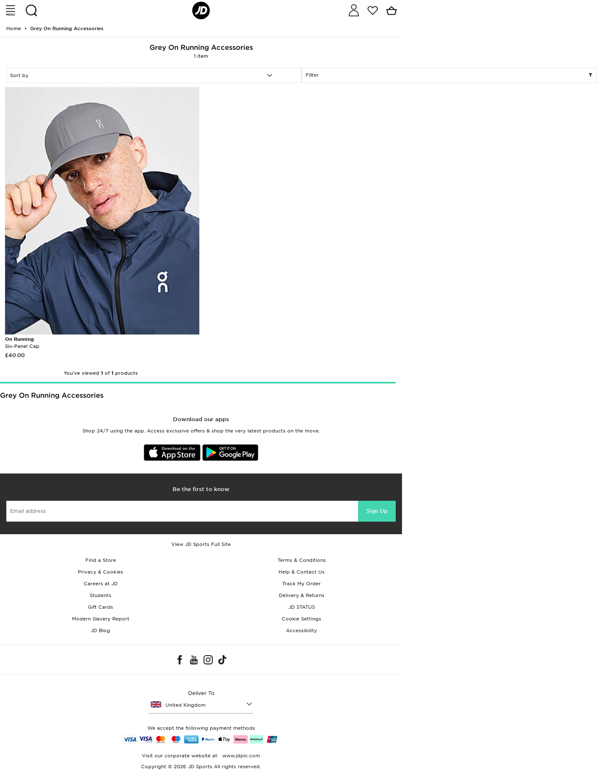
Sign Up (376, 511)
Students (100, 595)
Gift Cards (100, 607)
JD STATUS (302, 607)
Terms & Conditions (302, 560)
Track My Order (301, 584)
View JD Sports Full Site (201, 544)
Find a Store (100, 560)
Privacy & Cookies (100, 572)
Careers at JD (101, 584)
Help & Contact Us (301, 572)
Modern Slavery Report (100, 619)
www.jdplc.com (240, 756)
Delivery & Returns (302, 595)
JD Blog (100, 630)
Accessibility (301, 630)
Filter (449, 75)
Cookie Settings (301, 619)
